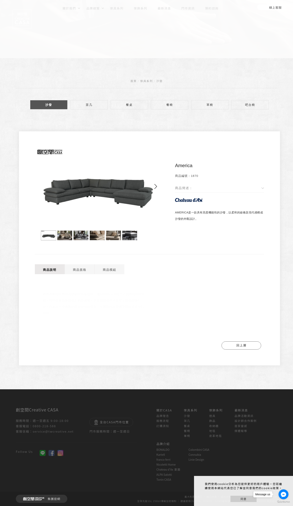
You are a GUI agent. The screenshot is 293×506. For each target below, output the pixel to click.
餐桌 (129, 104)
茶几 (89, 104)
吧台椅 (250, 104)
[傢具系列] (117, 8)
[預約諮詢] (212, 8)
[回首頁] (22, 19)
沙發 (159, 81)
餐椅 (169, 104)
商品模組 (109, 269)
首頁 (133, 81)
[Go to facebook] (283, 494)
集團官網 (40, 498)
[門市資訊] (188, 8)
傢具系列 (146, 81)
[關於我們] (69, 8)
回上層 (241, 345)
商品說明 (49, 269)
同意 (243, 499)
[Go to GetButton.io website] (283, 502)
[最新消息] (164, 8)
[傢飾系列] (140, 8)
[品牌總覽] (93, 8)
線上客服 (275, 7)
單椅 (209, 104)
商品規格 (79, 269)
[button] (155, 186)
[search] (244, 8)
